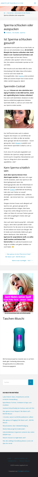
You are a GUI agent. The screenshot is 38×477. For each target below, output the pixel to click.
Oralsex (8, 33)
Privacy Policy (24, 461)
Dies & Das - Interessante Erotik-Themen (18, 13)
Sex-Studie (15, 33)
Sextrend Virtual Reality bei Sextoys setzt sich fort (18, 408)
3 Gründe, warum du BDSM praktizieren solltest (18, 417)
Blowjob (18, 143)
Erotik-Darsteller (21, 458)
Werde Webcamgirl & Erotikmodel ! (14, 429)
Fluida (19, 471)
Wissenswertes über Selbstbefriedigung (15, 426)
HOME (9, 458)
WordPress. (26, 471)
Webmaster (12, 461)
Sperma (22, 33)
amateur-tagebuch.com (12, 3)
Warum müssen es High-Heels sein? (14, 438)
